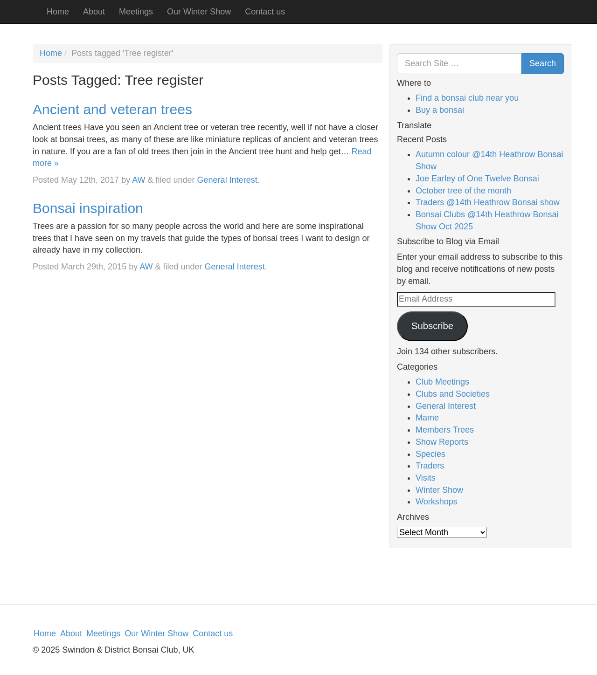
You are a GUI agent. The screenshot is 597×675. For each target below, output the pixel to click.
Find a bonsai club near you (467, 98)
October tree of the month (463, 190)
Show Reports (442, 442)
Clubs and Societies (453, 394)
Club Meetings (442, 381)
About (94, 11)
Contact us (265, 11)
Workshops (437, 501)
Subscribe (432, 326)
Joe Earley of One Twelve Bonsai (477, 178)
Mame (427, 417)
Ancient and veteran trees (112, 109)
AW (138, 180)
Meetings (136, 11)
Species (430, 454)
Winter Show (439, 490)
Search (542, 63)
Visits (426, 477)
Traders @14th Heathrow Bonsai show (488, 202)
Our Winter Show (199, 11)
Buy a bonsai (440, 110)
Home (58, 11)
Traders (430, 465)
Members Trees (445, 429)
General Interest (227, 180)
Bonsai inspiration (88, 208)
